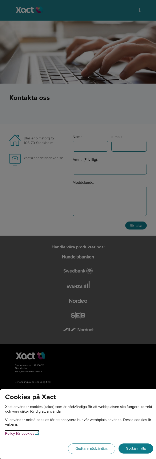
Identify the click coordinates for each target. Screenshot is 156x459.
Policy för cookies (22, 433)
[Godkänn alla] (136, 448)
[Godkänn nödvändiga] (91, 448)
